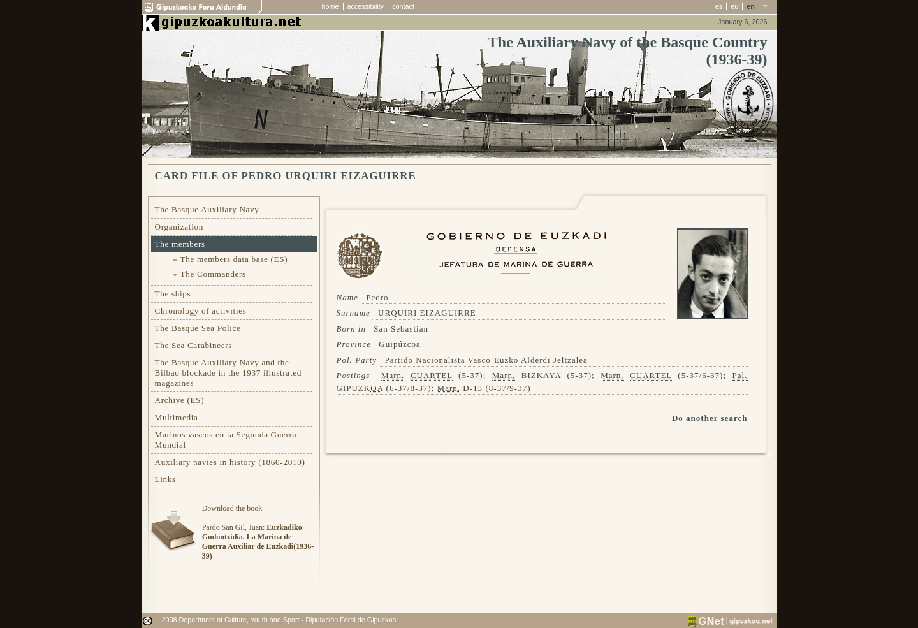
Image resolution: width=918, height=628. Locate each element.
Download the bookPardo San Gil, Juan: (258, 532)
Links (165, 479)
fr (765, 6)
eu (734, 6)
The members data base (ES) (234, 259)
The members (180, 244)
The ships (173, 293)
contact (403, 6)
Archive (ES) (180, 400)
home (330, 6)
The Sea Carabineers (194, 345)
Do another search (710, 418)
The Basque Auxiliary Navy (207, 209)
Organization (179, 226)
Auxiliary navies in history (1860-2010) (230, 462)
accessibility (365, 6)
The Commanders (213, 274)
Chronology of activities (201, 311)
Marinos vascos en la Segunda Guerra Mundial (226, 439)
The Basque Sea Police (198, 328)
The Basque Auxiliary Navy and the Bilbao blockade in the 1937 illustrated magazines (228, 373)
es (718, 6)
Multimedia (176, 417)
